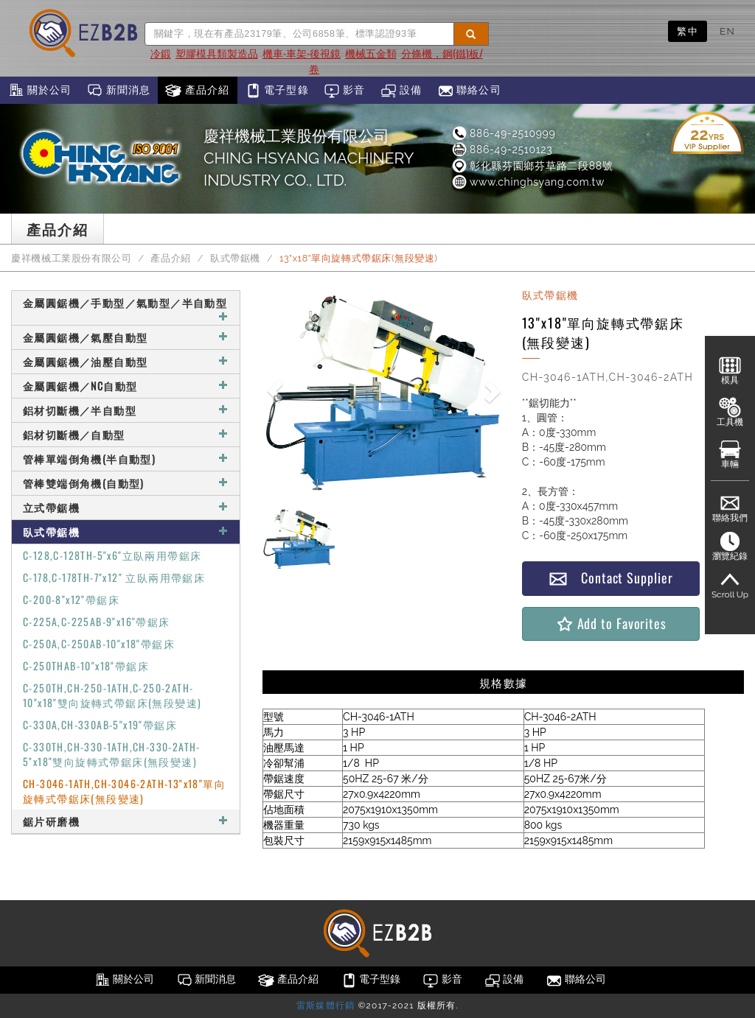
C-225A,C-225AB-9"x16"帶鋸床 (96, 621)
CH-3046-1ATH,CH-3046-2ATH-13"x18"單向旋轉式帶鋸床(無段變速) (124, 791)
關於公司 (39, 91)
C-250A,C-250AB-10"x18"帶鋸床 (99, 643)
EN (727, 31)
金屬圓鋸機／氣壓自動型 (126, 337)
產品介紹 (197, 91)
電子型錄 (277, 91)
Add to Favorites (611, 623)
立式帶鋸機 (126, 507)
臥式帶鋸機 (235, 258)
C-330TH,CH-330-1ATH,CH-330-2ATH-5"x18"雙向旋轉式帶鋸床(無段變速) (112, 754)
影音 (345, 91)
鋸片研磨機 (126, 821)
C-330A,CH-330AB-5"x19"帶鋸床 (100, 724)
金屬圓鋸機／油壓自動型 (126, 361)
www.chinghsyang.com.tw (527, 182)
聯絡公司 (469, 91)
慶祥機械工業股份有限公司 (71, 258)
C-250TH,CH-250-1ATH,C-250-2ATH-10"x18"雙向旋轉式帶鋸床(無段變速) (112, 695)
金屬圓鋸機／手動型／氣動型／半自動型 (126, 308)
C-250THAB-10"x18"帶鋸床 (86, 665)
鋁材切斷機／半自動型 (126, 410)
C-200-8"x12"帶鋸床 (71, 599)
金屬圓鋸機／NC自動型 (126, 385)
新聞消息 (118, 91)
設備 (401, 91)
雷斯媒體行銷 (325, 1005)
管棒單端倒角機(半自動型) (126, 458)
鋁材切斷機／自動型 (126, 434)
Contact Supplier (610, 578)
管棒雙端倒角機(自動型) (126, 483)
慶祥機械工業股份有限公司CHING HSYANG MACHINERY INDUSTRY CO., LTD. (308, 158)
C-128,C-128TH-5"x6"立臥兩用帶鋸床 (112, 555)
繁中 (687, 31)
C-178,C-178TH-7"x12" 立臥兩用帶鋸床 (114, 577)
